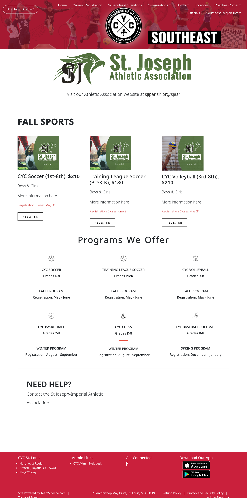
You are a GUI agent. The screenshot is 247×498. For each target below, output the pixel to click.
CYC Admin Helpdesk (87, 463)
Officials (194, 13)
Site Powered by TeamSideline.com (42, 493)
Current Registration (87, 5)
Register (30, 216)
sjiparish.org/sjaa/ (162, 94)
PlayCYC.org (28, 472)
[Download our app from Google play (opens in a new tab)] (196, 474)
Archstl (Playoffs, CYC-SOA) (38, 468)
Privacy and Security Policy (205, 493)
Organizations (159, 5)
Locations (202, 5)
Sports (183, 5)
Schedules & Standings (125, 5)
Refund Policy (172, 493)
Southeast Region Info (223, 13)
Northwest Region (32, 463)
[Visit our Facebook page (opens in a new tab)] (128, 464)
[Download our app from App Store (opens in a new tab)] (196, 465)
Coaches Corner (227, 5)
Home (62, 5)
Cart (28, 9)
